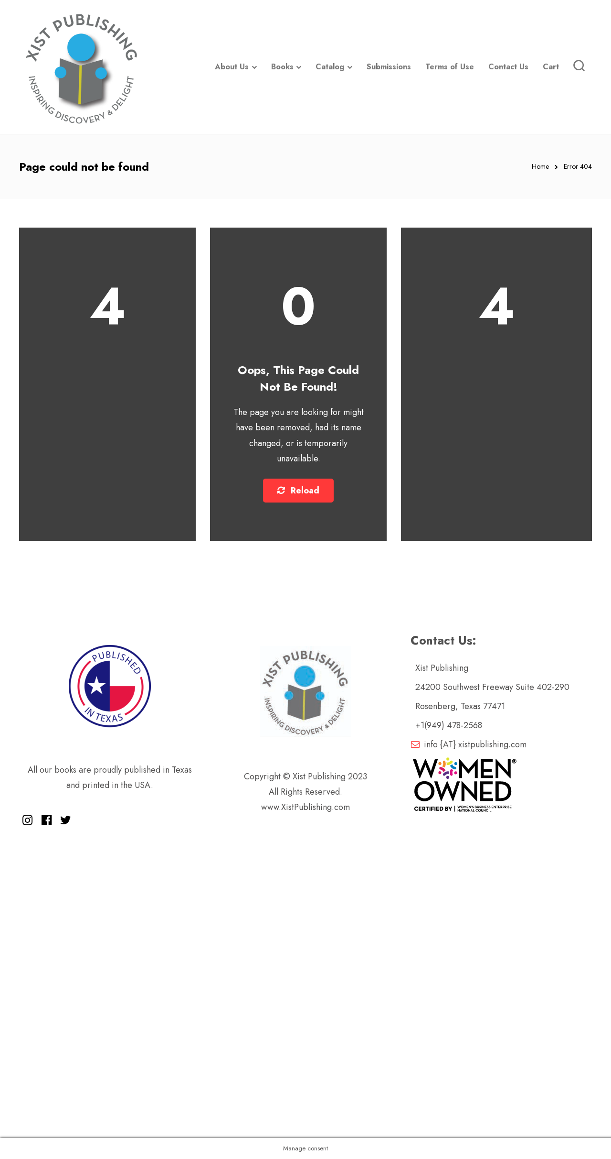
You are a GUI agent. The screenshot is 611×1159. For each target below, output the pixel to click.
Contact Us (508, 66)
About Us (232, 66)
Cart (551, 66)
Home (540, 166)
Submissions (389, 66)
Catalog (330, 66)
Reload (298, 490)
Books (282, 66)
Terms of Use (449, 66)
